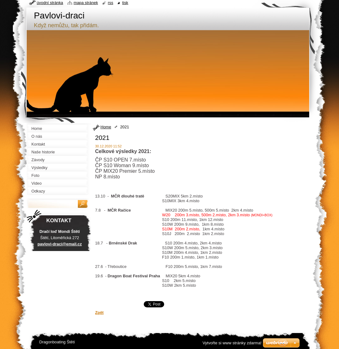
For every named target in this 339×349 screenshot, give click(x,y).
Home (105, 127)
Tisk (125, 2)
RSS (110, 2)
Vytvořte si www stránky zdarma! (231, 343)
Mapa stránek (86, 2)
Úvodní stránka (50, 2)
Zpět (99, 312)
